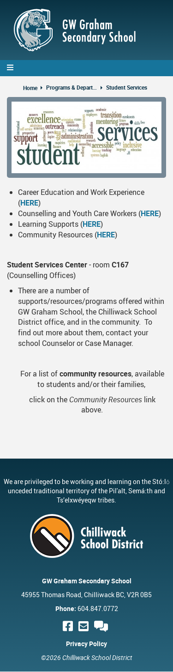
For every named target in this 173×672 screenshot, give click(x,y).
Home (30, 87)
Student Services (126, 87)
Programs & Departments (71, 87)
